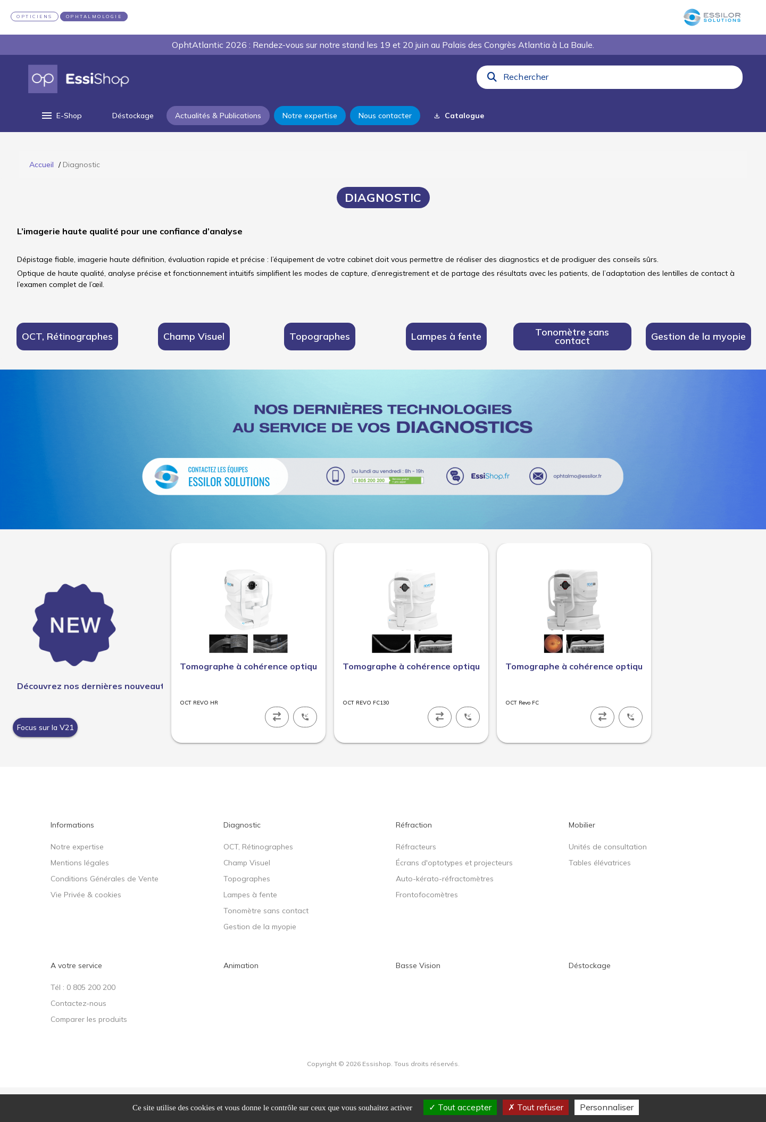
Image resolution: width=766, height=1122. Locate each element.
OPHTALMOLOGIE (94, 16)
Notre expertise (77, 881)
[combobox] (619, 79)
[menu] (60, 116)
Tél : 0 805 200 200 (83, 1022)
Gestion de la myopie (259, 961)
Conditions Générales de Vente (105, 913)
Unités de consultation (608, 881)
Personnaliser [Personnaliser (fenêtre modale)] (607, 1107)
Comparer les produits (89, 1054)
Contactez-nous (78, 1038)
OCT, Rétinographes (258, 881)
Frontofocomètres (427, 929)
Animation (241, 1000)
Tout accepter (460, 1107)
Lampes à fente (250, 929)
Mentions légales (80, 897)
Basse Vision (418, 1000)
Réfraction (414, 859)
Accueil (41, 164)
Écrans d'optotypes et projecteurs (454, 897)
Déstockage (590, 1000)
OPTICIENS (34, 16)
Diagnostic (242, 859)
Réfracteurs (416, 881)
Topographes (246, 913)
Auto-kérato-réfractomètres (445, 913)
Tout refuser (535, 1107)
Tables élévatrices (600, 897)
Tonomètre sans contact (266, 945)
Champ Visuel (246, 897)
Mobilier (582, 859)
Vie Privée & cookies (86, 929)
